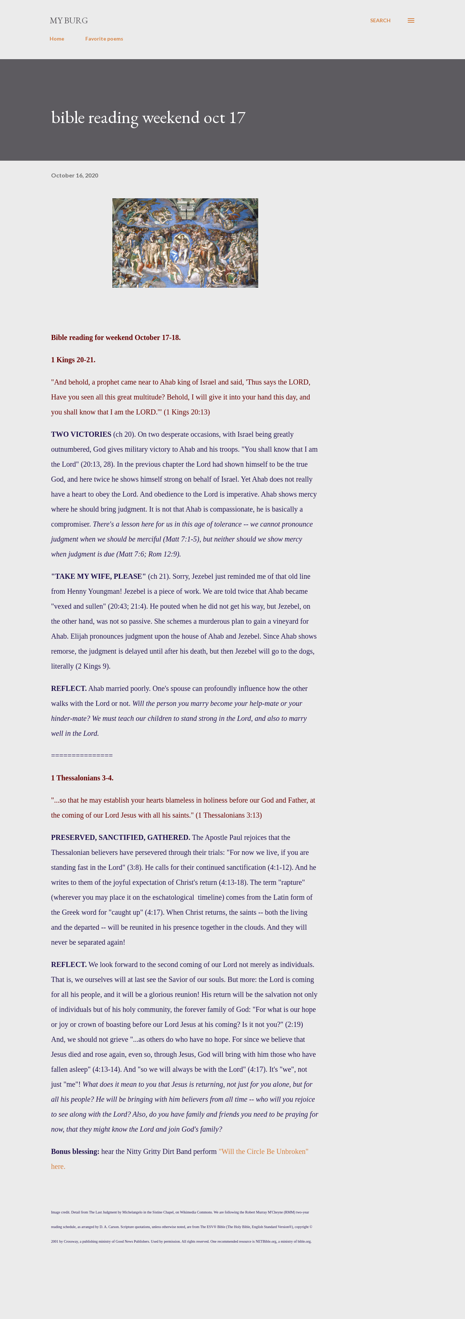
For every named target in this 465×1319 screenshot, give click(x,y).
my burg (69, 20)
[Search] (380, 20)
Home (57, 38)
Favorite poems (104, 38)
